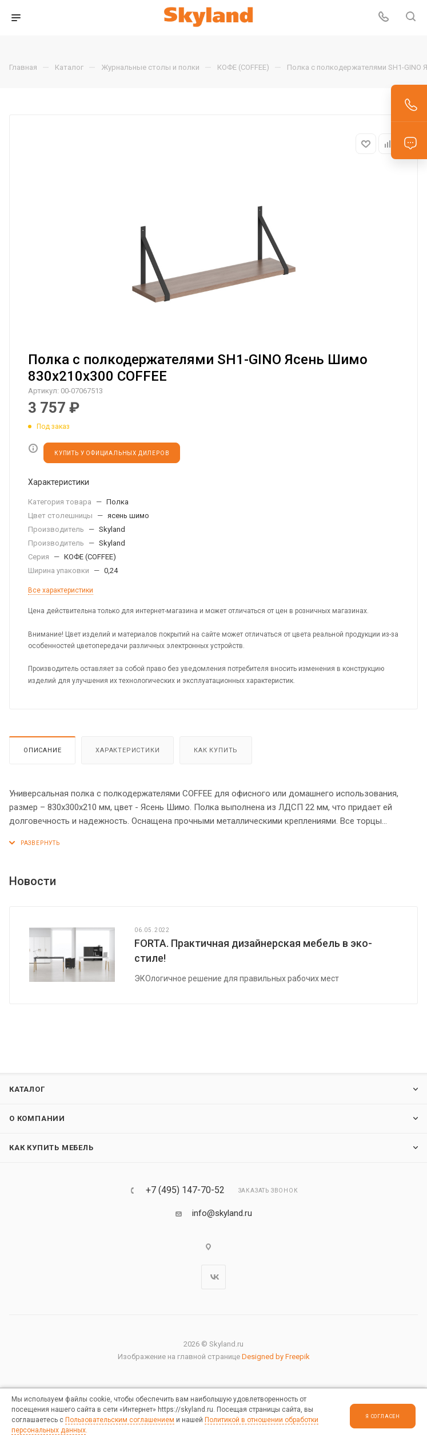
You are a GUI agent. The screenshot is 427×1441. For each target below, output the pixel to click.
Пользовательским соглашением (119, 1420)
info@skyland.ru (222, 1213)
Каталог (27, 1089)
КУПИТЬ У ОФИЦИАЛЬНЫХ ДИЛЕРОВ (111, 453)
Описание (42, 750)
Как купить (216, 750)
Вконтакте (213, 1277)
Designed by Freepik (276, 1356)
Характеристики (127, 750)
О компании (37, 1118)
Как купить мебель (51, 1147)
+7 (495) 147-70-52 (185, 1190)
